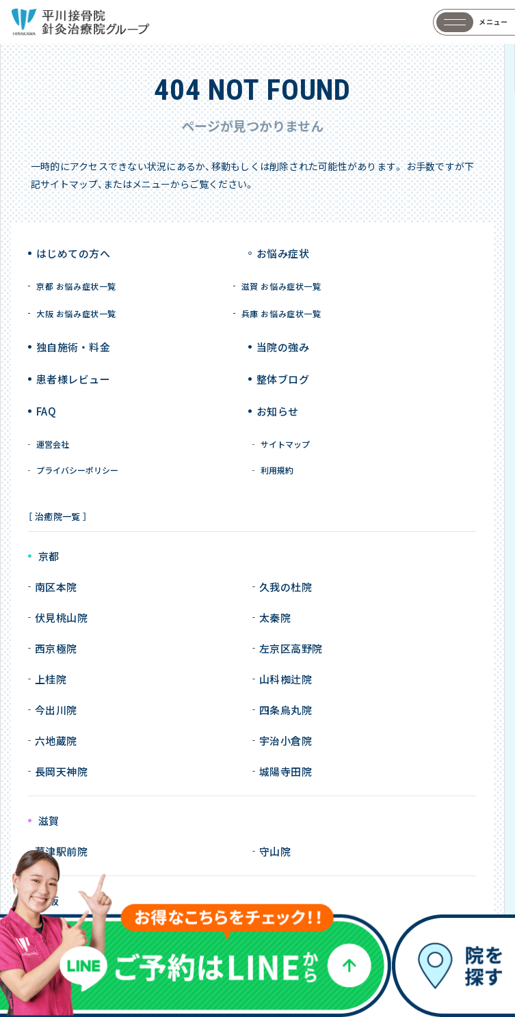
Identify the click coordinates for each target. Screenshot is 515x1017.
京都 (49, 556)
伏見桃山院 (61, 617)
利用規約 (277, 470)
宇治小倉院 (285, 740)
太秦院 (275, 617)
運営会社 (52, 444)
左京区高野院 (291, 648)
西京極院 (56, 648)
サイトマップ (285, 444)
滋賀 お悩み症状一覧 (281, 286)
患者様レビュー (73, 379)
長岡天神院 (61, 771)
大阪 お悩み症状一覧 (76, 314)
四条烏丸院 (285, 710)
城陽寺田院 (285, 771)
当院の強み (282, 347)
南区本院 (56, 587)
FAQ (46, 411)
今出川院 (56, 710)
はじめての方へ (73, 253)
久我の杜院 (285, 587)
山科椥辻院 (285, 679)
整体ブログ (282, 379)
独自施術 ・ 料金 (73, 347)
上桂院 (50, 679)
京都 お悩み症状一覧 (76, 286)
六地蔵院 (56, 740)
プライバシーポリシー (77, 470)
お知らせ (277, 411)
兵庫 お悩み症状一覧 (281, 314)
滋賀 (49, 821)
